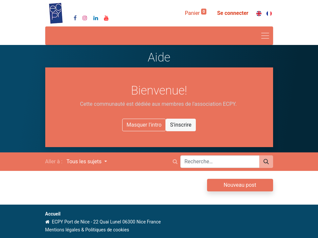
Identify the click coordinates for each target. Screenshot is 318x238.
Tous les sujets (84, 161)
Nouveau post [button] (240, 185)
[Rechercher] (266, 161)
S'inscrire (181, 125)
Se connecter (232, 13)
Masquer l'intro (143, 125)
